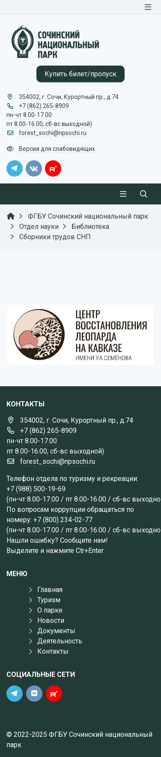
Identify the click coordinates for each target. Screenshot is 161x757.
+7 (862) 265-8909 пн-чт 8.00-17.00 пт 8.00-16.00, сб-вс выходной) (49, 114)
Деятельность (59, 641)
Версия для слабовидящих (57, 148)
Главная (50, 590)
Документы (56, 631)
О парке (50, 610)
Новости (50, 620)
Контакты (53, 651)
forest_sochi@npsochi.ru (52, 132)
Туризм (48, 600)
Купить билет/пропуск (80, 74)
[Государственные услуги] (80, 334)
